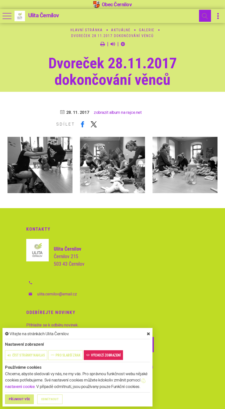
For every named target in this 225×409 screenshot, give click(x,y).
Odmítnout (50, 399)
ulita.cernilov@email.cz (57, 294)
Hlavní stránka (86, 30)
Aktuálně (120, 30)
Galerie (147, 30)
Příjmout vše (19, 399)
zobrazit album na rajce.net (118, 112)
